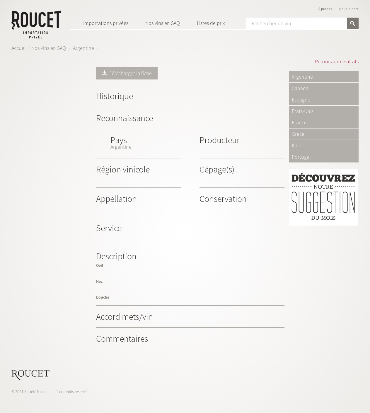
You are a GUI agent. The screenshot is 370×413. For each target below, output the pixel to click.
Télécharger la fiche (127, 73)
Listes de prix (211, 23)
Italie (297, 145)
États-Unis (302, 111)
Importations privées (105, 23)
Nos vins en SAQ (162, 23)
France (299, 122)
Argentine (84, 48)
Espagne (301, 99)
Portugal (301, 157)
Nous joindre (349, 8)
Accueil (19, 48)
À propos (325, 8)
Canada (300, 88)
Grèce (298, 134)
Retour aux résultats (337, 61)
